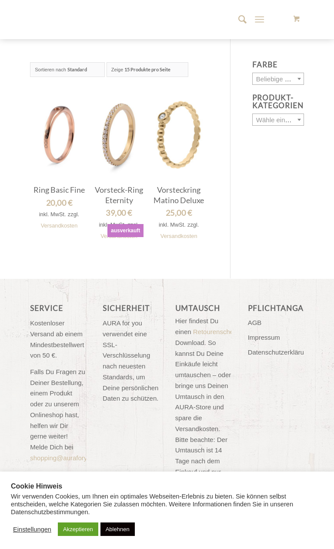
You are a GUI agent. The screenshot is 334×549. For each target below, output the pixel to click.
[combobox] (278, 79)
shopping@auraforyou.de (67, 458)
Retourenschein (216, 331)
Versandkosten (59, 225)
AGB (255, 322)
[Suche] (238, 19)
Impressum (264, 337)
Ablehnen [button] (118, 529)
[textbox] (278, 79)
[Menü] (259, 19)
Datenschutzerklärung (276, 352)
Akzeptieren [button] (78, 529)
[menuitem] (238, 19)
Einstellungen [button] (32, 529)
